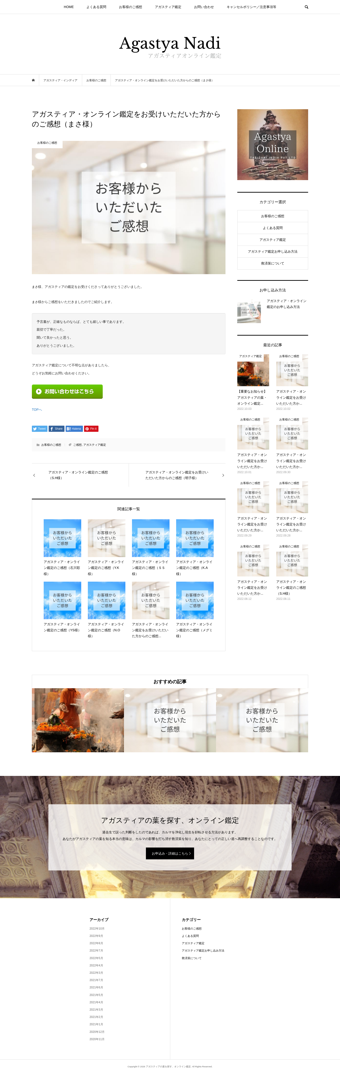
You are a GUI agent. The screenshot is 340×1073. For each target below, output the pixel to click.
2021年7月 (96, 980)
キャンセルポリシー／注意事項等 (251, 7)
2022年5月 (96, 958)
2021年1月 (96, 1024)
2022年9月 (96, 936)
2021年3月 (96, 1009)
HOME (69, 7)
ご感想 (77, 444)
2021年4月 (96, 1002)
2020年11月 (97, 1039)
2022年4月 (96, 965)
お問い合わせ (204, 7)
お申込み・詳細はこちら (170, 853)
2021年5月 (96, 995)
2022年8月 (96, 943)
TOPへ (37, 409)
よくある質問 (96, 7)
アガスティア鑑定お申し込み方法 (273, 251)
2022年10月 (97, 928)
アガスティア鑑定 (168, 7)
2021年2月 (96, 1017)
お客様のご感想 (130, 7)
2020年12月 (97, 1032)
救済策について (272, 263)
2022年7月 (96, 950)
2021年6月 (96, 987)
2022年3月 (96, 972)
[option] (78, 720)
